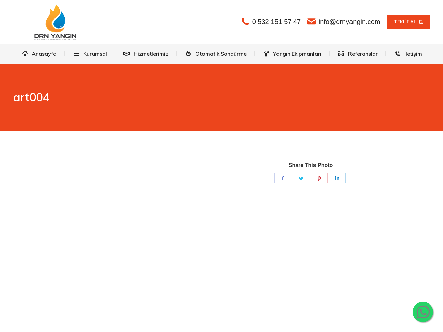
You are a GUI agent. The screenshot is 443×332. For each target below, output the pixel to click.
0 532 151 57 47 (271, 22)
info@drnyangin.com (343, 22)
